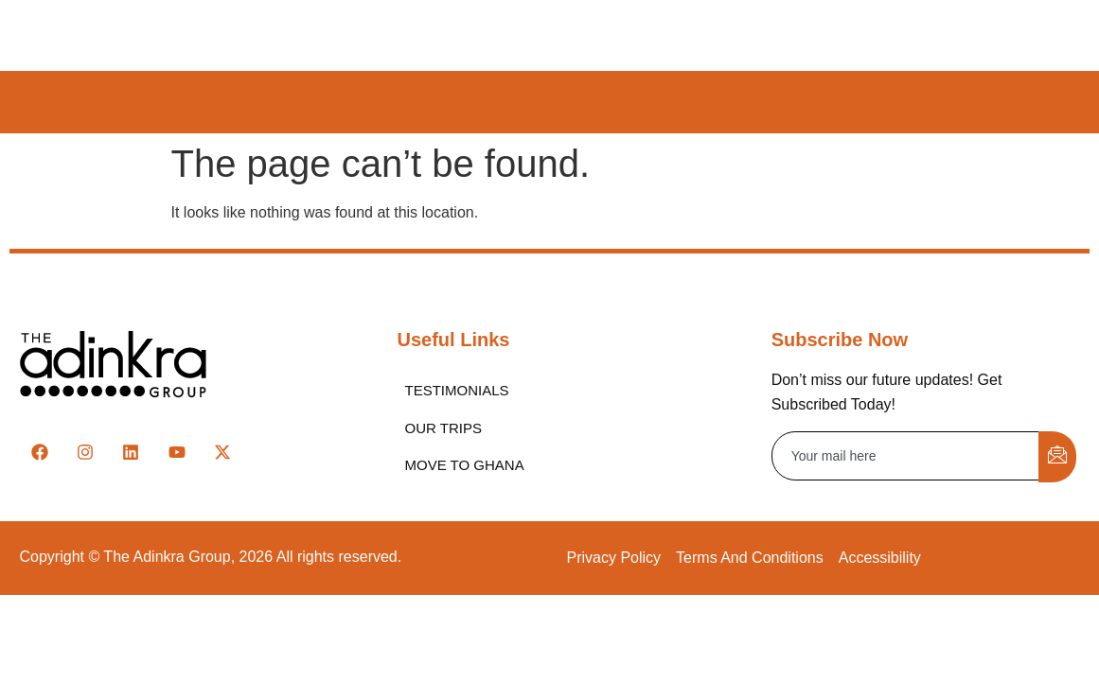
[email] (905, 455)
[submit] (1057, 456)
